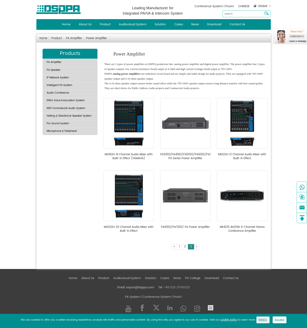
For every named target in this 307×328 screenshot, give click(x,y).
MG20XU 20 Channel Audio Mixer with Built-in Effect (128, 229)
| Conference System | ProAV (161, 296)
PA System (132, 296)
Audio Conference (58, 93)
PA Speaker (53, 70)
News (195, 24)
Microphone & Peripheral (62, 131)
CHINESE (244, 6)
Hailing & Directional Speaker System (69, 116)
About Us (85, 24)
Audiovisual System (132, 24)
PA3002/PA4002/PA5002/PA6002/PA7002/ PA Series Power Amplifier (185, 157)
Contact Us (237, 24)
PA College (192, 278)
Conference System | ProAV (214, 6)
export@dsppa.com (140, 287)
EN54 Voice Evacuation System (66, 100)
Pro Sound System (58, 123)
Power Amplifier (96, 38)
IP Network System (58, 78)
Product (105, 24)
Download (214, 24)
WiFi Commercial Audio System (66, 108)
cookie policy (228, 320)
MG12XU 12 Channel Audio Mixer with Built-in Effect (242, 157)
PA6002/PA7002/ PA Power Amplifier (185, 227)
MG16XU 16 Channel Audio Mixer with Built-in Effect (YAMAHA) (129, 157)
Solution (160, 24)
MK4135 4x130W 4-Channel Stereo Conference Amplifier (242, 229)
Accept (279, 320)
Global (262, 6)
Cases (178, 24)
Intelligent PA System (59, 85)
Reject (263, 320)
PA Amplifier (74, 38)
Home (66, 24)
